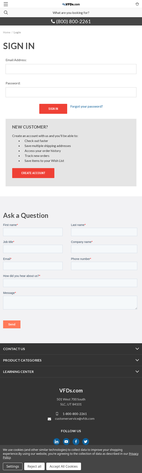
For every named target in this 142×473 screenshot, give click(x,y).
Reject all (34, 466)
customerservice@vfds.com (74, 418)
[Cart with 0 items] (137, 3)
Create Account (33, 173)
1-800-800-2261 (75, 414)
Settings (12, 466)
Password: (13, 83)
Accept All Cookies (64, 466)
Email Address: (16, 60)
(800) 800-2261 (71, 21)
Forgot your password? (86, 106)
